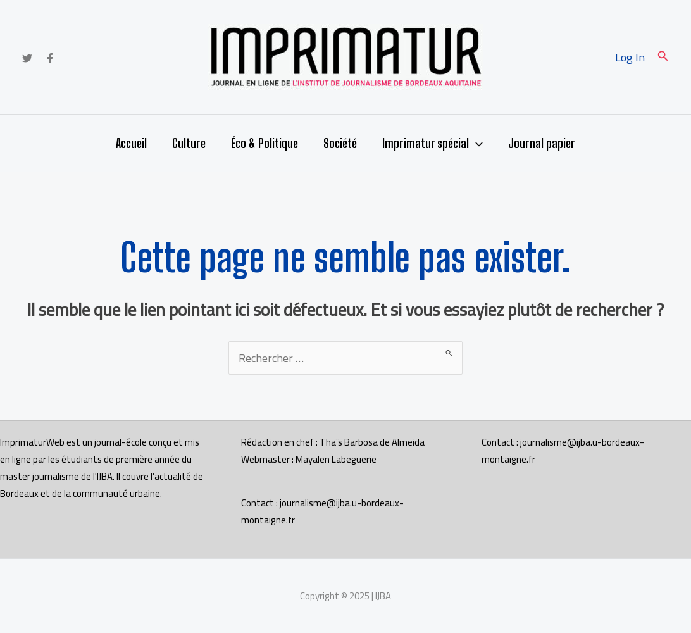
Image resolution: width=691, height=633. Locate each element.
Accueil (131, 143)
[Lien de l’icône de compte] (630, 57)
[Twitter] (27, 58)
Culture (189, 143)
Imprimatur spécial (432, 143)
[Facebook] (50, 58)
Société (340, 143)
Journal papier (541, 143)
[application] (476, 143)
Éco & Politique (264, 143)
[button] (663, 57)
